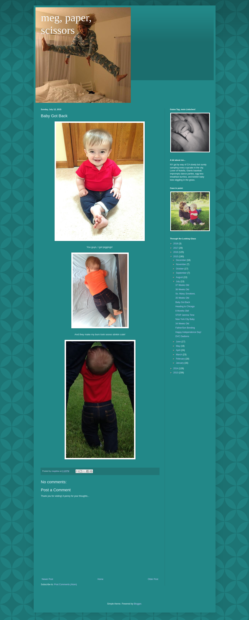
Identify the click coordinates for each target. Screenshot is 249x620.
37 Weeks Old (182, 285)
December (181, 260)
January (180, 363)
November (181, 264)
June (178, 341)
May (178, 346)
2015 (176, 256)
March (179, 354)
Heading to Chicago (184, 306)
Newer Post (47, 579)
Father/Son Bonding (185, 327)
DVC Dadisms (182, 336)
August (179, 277)
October (180, 268)
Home (100, 579)
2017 (176, 248)
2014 (176, 368)
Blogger (137, 603)
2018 (176, 243)
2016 (176, 252)
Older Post (153, 579)
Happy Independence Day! (188, 332)
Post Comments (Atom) (65, 584)
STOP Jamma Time (184, 315)
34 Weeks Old (182, 323)
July (178, 281)
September (181, 273)
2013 (176, 372)
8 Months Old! (182, 311)
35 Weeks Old (182, 298)
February (180, 358)
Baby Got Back (182, 302)
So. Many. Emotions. (185, 293)
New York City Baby (184, 319)
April (178, 350)
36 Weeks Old (182, 289)
